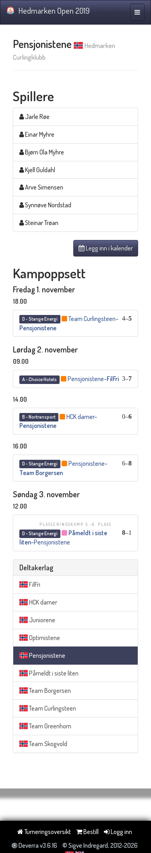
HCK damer (38, 602)
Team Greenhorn (45, 726)
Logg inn (118, 832)
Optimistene (39, 638)
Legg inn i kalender (106, 248)
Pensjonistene (42, 655)
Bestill (87, 832)
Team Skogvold (43, 744)
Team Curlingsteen (47, 708)
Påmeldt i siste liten (49, 673)
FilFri (29, 584)
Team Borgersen (45, 690)
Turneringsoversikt (44, 832)
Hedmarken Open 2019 (48, 10)
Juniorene (37, 620)
